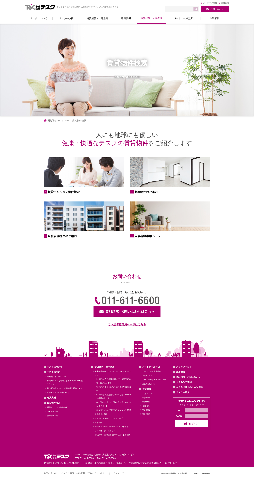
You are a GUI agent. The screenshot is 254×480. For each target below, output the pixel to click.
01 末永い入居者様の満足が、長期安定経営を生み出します (113, 381)
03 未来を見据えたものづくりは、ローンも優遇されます (113, 396)
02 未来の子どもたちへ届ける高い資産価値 (113, 388)
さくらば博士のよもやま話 (189, 387)
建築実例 (51, 397)
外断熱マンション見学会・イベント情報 (111, 427)
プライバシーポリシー (98, 473)
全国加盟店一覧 (148, 384)
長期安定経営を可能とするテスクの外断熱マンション (65, 382)
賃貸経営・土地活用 (104, 367)
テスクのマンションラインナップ (109, 418)
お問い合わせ (50, 473)
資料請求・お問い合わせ (188, 377)
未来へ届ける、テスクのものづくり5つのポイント (113, 373)
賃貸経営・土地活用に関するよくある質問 (112, 435)
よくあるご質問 (184, 382)
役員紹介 (146, 397)
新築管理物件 (52, 415)
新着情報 (180, 372)
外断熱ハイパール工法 (56, 376)
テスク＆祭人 (182, 392)
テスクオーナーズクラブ (105, 431)
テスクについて (54, 367)
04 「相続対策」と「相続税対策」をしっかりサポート (113, 404)
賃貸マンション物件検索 (57, 407)
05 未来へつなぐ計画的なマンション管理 (113, 410)
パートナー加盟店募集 (151, 371)
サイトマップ (117, 473)
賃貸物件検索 (53, 403)
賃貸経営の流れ (101, 414)
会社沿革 (146, 406)
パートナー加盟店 (151, 367)
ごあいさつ (147, 393)
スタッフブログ (184, 367)
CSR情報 (146, 410)
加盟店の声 (147, 375)
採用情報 (146, 414)
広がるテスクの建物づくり (58, 392)
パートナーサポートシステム (154, 380)
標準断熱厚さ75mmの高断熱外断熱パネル (64, 388)
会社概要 (146, 402)
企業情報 (146, 389)
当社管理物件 (52, 411)
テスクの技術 (53, 372)
